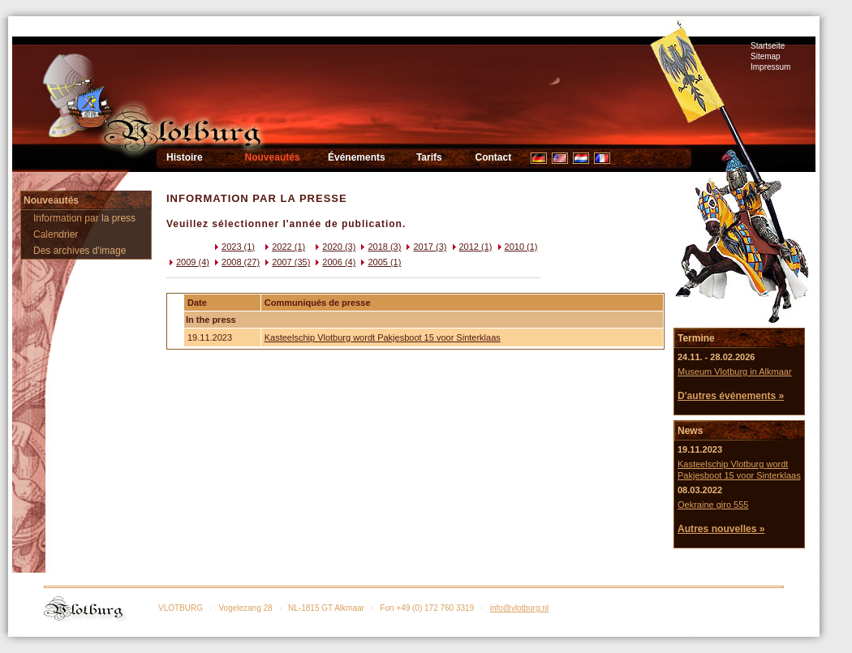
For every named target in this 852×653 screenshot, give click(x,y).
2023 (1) (233, 246)
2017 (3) (424, 246)
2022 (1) (283, 246)
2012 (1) (471, 246)
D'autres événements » (731, 396)
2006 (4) (333, 262)
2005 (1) (379, 262)
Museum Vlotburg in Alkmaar (735, 371)
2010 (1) (516, 246)
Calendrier (55, 234)
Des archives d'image (79, 250)
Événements (356, 157)
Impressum (770, 66)
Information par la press (84, 218)
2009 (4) (187, 262)
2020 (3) (333, 246)
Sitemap (766, 56)
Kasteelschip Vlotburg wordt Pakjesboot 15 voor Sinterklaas (383, 337)
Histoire (184, 157)
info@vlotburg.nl (519, 608)
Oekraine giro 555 (713, 504)
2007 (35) (286, 262)
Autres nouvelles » (721, 529)
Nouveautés (272, 157)
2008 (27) (236, 262)
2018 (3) (379, 246)
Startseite (768, 45)
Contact (493, 157)
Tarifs (429, 157)
